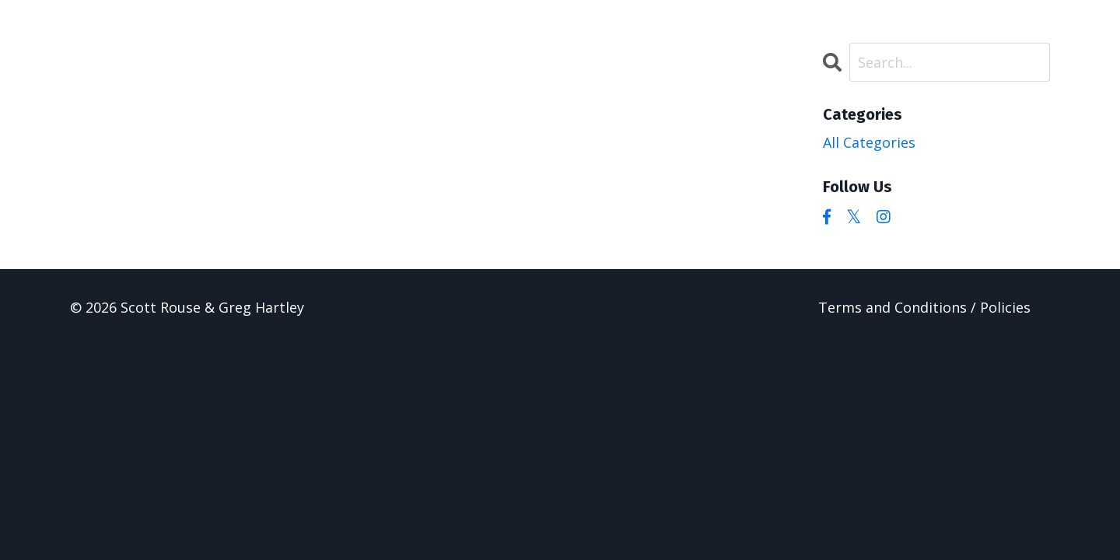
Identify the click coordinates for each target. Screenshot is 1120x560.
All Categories (869, 142)
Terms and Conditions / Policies (924, 307)
